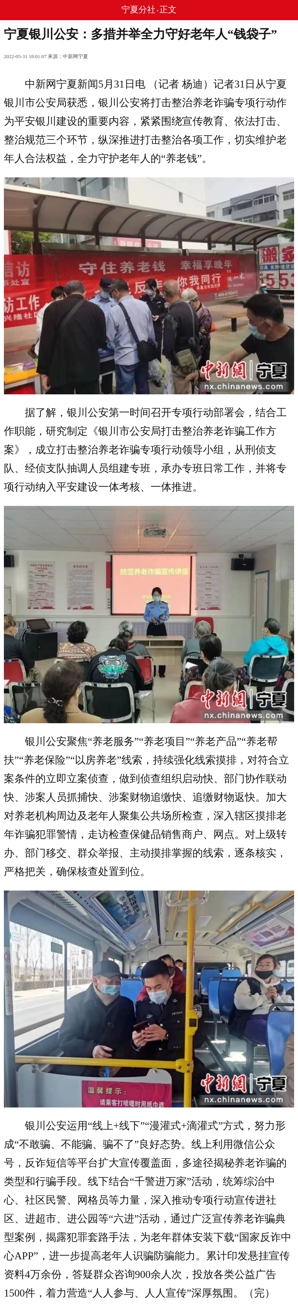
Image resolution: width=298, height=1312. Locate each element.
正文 (168, 9)
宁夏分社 (138, 9)
